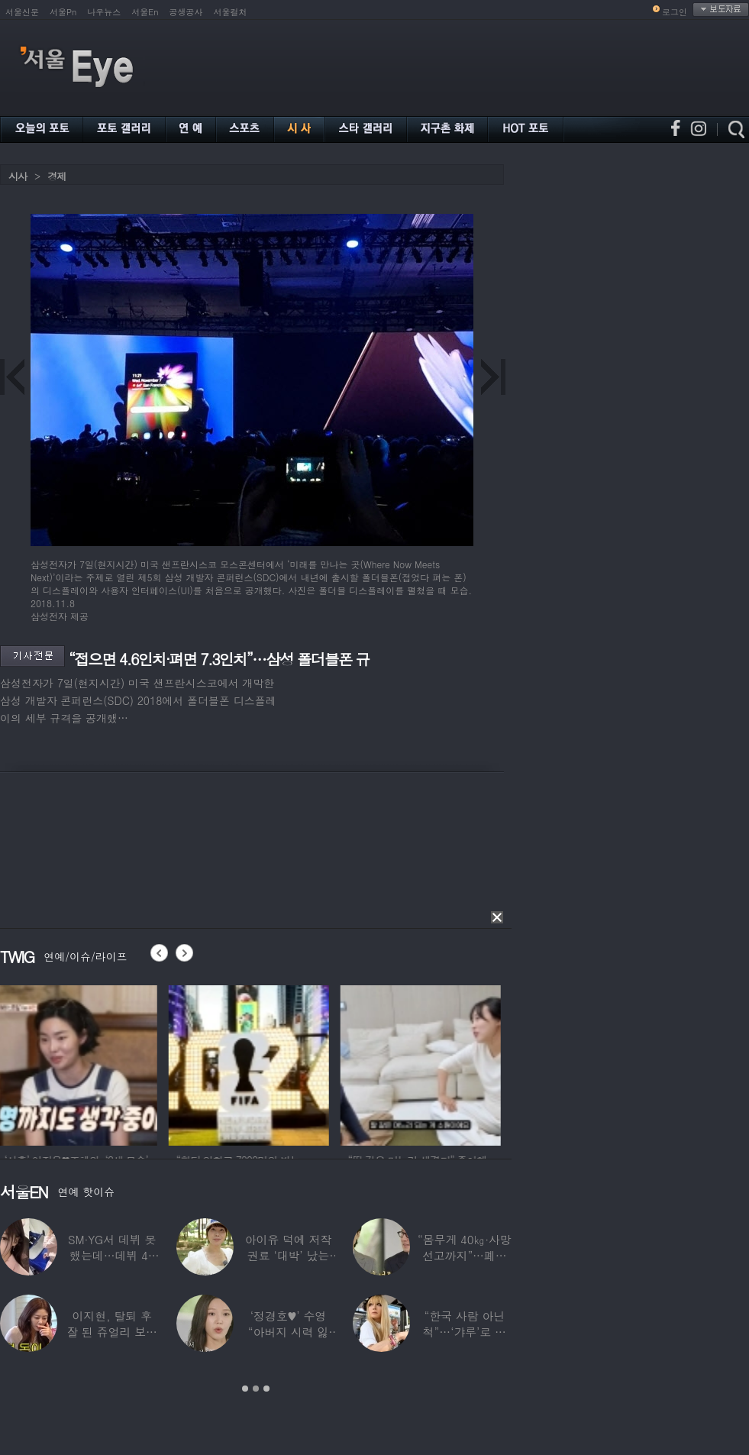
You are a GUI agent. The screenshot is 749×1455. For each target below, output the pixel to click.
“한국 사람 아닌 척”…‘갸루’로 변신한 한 (464, 1332)
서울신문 (22, 12)
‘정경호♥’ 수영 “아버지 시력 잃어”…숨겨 (288, 1332)
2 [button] (256, 1388)
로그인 (674, 12)
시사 (17, 176)
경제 (56, 176)
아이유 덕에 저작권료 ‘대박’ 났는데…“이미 (288, 1255)
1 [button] (245, 1388)
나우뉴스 (104, 12)
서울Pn (63, 12)
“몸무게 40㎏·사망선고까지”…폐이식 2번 (465, 1255)
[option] (80, 1063)
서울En (144, 12)
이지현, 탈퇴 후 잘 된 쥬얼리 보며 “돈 (111, 1332)
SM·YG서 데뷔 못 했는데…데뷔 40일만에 (112, 1255)
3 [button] (266, 1388)
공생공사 (186, 12)
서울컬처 (230, 12)
